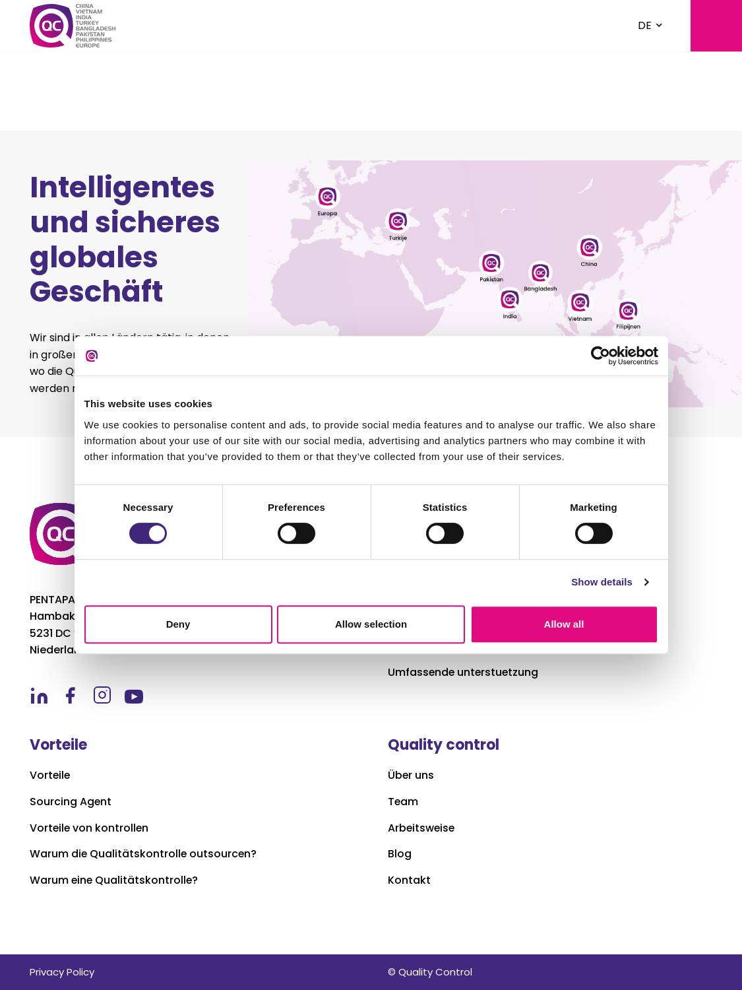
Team (403, 802)
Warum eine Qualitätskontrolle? (115, 880)
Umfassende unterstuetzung (464, 672)
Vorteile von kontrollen (90, 828)
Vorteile (50, 775)
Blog (400, 854)
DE (645, 25)
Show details (602, 581)
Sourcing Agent (71, 802)
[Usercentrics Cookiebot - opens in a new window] (600, 356)
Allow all (564, 624)
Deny (178, 624)
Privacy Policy (62, 972)
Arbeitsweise (422, 828)
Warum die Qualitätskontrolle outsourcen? (144, 854)
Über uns (411, 775)
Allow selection (371, 624)
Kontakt (409, 880)
